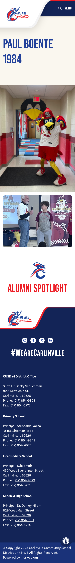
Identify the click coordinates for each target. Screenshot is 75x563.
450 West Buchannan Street (23, 471)
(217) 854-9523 (24, 480)
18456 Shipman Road (18, 431)
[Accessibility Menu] (66, 541)
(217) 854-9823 (24, 401)
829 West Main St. (16, 391)
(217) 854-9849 (24, 440)
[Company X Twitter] (42, 340)
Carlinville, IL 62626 (17, 396)
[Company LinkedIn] (50, 340)
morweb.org (29, 558)
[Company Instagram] (24, 340)
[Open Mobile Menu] (68, 8)
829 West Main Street (18, 510)
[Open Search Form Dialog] (60, 8)
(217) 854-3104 (24, 520)
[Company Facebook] (33, 340)
